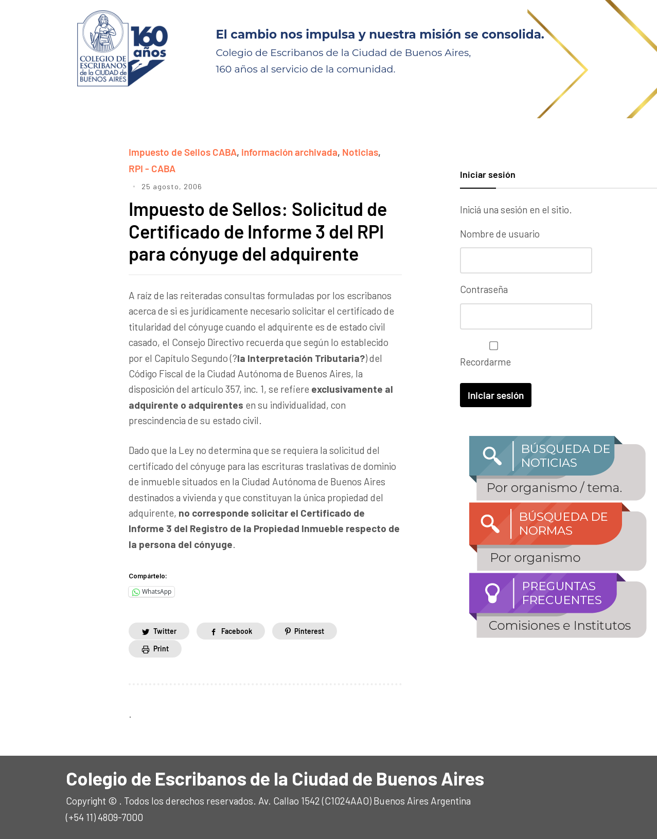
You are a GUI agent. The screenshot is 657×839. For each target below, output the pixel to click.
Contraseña (484, 289)
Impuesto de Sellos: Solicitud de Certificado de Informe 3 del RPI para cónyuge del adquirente (258, 230)
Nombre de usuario (500, 234)
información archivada (289, 152)
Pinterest (309, 631)
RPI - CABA (152, 168)
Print (161, 648)
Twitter (164, 631)
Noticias (360, 152)
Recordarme (491, 354)
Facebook (236, 631)
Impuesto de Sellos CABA (183, 152)
